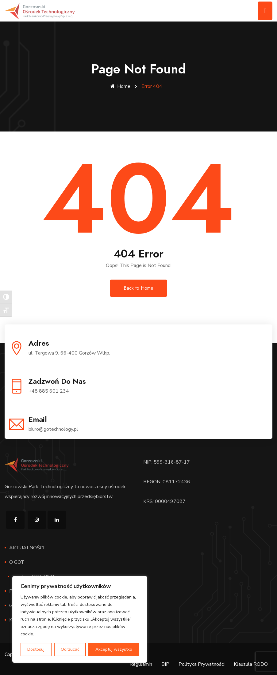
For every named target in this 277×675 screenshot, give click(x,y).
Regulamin (140, 664)
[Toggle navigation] (265, 11)
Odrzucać (70, 649)
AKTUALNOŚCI (26, 547)
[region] (79, 619)
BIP (165, 664)
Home (120, 86)
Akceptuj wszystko (113, 649)
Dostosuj (35, 649)
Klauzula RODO (251, 664)
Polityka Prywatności (202, 664)
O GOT (17, 562)
